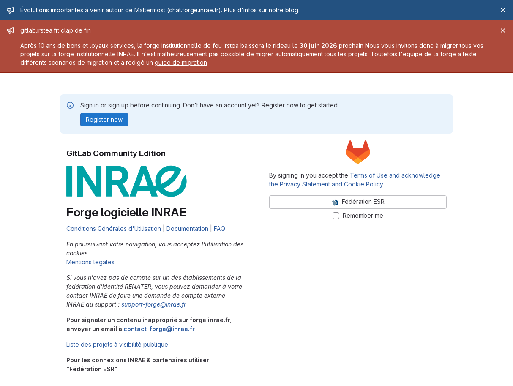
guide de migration (181, 62)
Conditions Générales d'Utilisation (113, 228)
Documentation (187, 228)
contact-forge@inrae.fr (159, 328)
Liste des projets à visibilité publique (117, 344)
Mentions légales (90, 262)
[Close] (503, 10)
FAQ (219, 228)
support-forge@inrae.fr (153, 304)
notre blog (283, 10)
